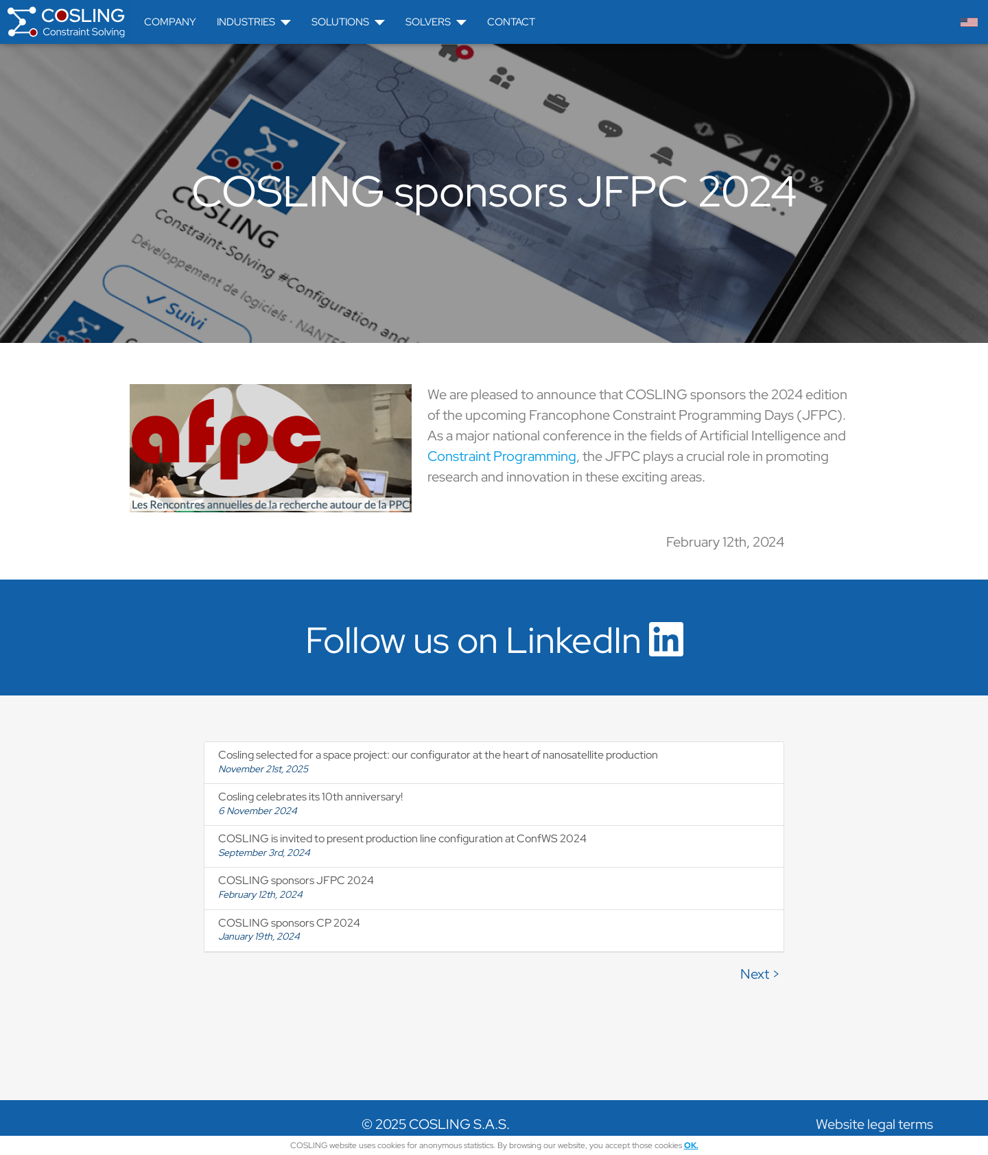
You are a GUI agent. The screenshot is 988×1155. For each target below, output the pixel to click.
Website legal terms (874, 1124)
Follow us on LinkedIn (494, 640)
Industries (254, 22)
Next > (760, 974)
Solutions (348, 22)
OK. (691, 1145)
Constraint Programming (501, 456)
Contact (511, 22)
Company (170, 22)
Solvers (436, 22)
